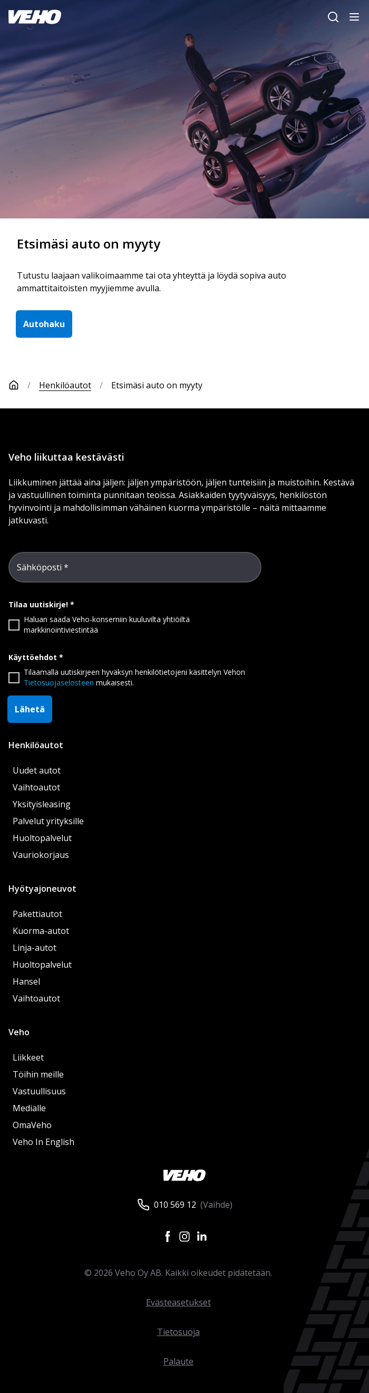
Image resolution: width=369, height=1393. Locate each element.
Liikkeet (28, 1057)
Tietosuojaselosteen (59, 683)
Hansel (26, 981)
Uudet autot (37, 770)
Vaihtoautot (36, 787)
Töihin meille (38, 1074)
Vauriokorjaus (41, 855)
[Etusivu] (23, 385)
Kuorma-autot (41, 931)
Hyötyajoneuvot (42, 888)
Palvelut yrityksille (48, 821)
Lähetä (30, 709)
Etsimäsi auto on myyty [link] (156, 385)
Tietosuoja (178, 1332)
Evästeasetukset (178, 1302)
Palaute (178, 1361)
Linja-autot (34, 947)
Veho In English (43, 1142)
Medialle (29, 1108)
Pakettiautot (37, 914)
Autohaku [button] (44, 324)
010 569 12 (175, 1204)
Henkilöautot (65, 385)
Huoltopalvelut (42, 838)
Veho (19, 1032)
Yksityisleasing (42, 804)
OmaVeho (32, 1125)
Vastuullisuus (39, 1091)
